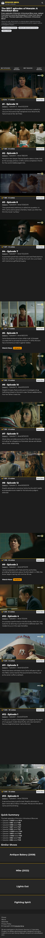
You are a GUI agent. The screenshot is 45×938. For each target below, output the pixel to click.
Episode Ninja (19, 926)
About (3, 919)
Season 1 (5, 106)
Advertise (4, 922)
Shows (3, 917)
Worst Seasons (39, 68)
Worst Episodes (17, 68)
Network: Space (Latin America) (28, 27)
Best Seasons (28, 68)
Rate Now (40, 99)
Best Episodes (5, 68)
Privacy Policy (6, 924)
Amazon (17, 348)
